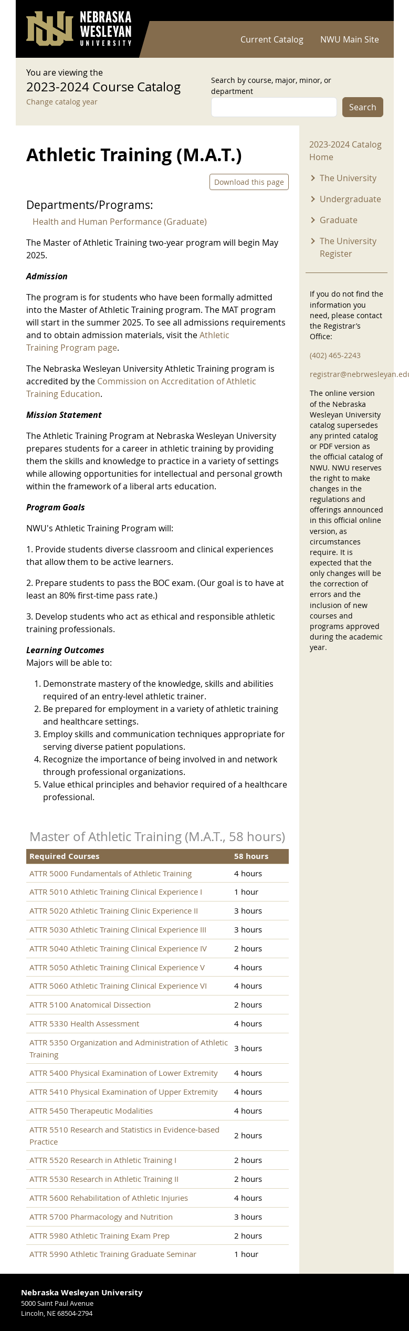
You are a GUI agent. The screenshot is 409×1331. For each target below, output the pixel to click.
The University (348, 178)
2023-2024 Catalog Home (345, 151)
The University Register (348, 247)
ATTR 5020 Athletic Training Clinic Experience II (113, 910)
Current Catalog (271, 39)
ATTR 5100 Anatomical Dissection (90, 1004)
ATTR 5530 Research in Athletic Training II (104, 1178)
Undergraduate (350, 199)
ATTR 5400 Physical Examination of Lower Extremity (123, 1072)
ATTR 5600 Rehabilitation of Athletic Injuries (108, 1197)
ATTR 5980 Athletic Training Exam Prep (99, 1235)
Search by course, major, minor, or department (271, 85)
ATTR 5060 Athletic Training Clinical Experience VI (118, 985)
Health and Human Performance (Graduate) (120, 221)
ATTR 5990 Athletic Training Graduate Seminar (112, 1254)
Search (362, 107)
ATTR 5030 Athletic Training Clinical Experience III (117, 929)
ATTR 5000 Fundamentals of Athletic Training (110, 873)
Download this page (249, 182)
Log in (369, 11)
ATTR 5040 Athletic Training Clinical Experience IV (118, 948)
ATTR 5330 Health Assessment (84, 1023)
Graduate (339, 220)
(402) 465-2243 (335, 355)
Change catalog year (62, 102)
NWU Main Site (349, 39)
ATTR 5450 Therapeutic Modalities (91, 1110)
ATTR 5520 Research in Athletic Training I (102, 1160)
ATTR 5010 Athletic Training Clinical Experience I (115, 891)
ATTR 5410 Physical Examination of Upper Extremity (123, 1091)
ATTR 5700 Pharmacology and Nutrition (101, 1216)
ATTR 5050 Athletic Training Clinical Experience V (117, 967)
